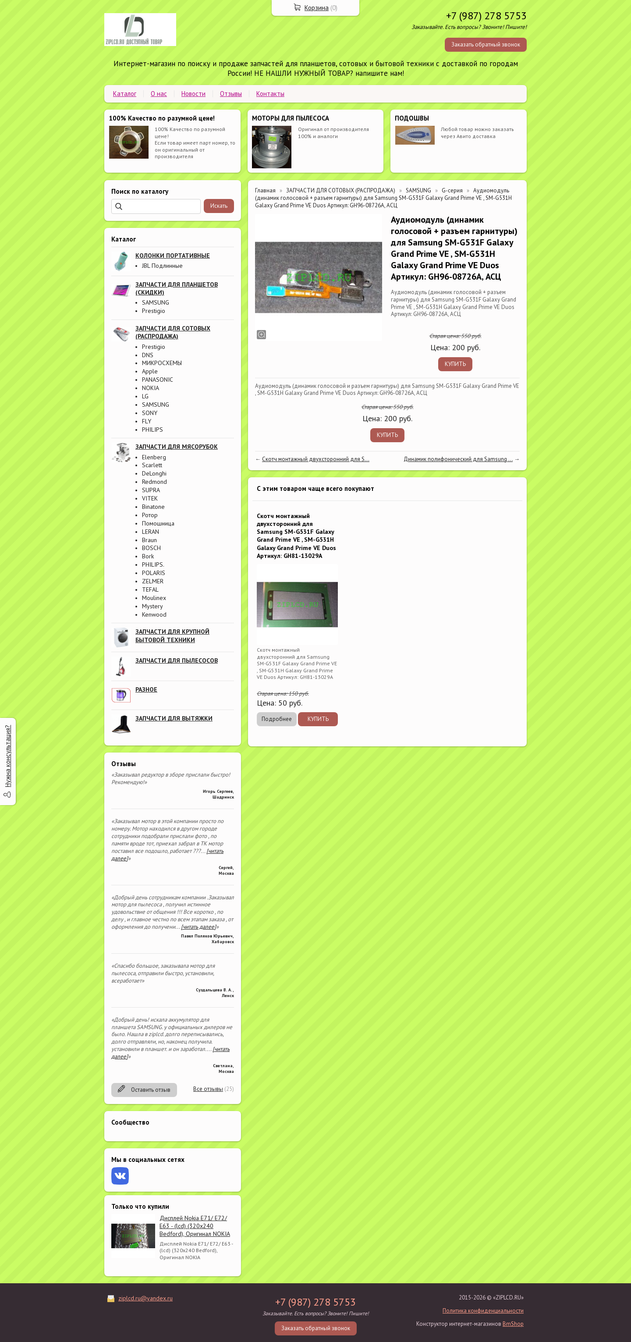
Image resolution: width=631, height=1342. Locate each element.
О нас (159, 93)
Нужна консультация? (8, 756)
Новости (193, 93)
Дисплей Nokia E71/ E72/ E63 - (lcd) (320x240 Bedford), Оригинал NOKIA (195, 1226)
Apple (150, 371)
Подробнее (277, 719)
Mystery (152, 606)
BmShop (513, 1324)
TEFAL (150, 589)
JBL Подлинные (162, 266)
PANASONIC (157, 379)
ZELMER (152, 581)
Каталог (124, 93)
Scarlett (152, 465)
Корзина (317, 8)
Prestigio (153, 311)
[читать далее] (198, 926)
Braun (149, 540)
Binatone (153, 507)
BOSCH (151, 548)
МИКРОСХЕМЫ (162, 363)
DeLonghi (154, 473)
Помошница (158, 523)
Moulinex (154, 598)
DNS (147, 355)
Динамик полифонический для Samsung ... (458, 459)
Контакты (270, 93)
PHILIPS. (153, 564)
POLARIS (153, 573)
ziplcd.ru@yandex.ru (145, 1298)
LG (145, 396)
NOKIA (150, 388)
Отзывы (231, 93)
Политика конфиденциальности (483, 1310)
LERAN (150, 532)
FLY (146, 421)
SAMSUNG (155, 302)
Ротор (150, 515)
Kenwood (154, 614)
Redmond (154, 482)
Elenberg (154, 457)
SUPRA (151, 490)
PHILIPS (152, 429)
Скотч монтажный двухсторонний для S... (315, 459)
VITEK (150, 498)
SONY (149, 413)
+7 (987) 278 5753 (486, 15)
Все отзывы (208, 1089)
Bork (148, 556)
